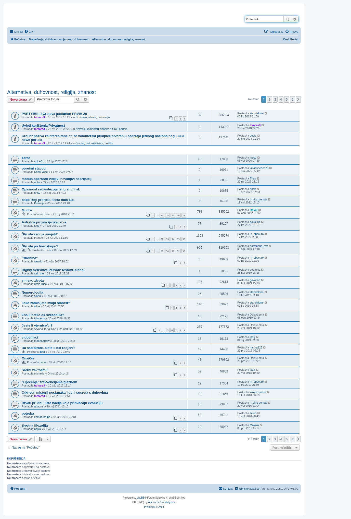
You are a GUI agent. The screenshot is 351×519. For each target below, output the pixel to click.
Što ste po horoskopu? (40, 246)
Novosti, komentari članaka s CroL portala (102, 128)
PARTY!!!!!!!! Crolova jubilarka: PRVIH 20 (54, 114)
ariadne (39, 406)
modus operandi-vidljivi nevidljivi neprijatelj (57, 179)
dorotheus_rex (259, 245)
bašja (37, 428)
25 (173, 215)
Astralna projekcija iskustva (44, 222)
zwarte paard (258, 392)
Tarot (26, 158)
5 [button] (287, 99)
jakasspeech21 (259, 168)
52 (162, 239)
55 (178, 239)
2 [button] (269, 99)
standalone (257, 113)
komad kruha (42, 416)
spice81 (39, 161)
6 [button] (292, 99)
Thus (253, 178)
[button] (298, 99)
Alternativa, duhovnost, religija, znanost (51, 92)
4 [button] (281, 99)
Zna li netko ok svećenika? (43, 315)
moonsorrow (42, 340)
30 (167, 251)
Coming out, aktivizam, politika (94, 143)
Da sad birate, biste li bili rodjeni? (48, 348)
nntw (37, 182)
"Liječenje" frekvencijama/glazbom (49, 382)
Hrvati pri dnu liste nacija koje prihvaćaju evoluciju (62, 403)
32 (178, 251)
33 (184, 251)
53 (167, 239)
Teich (253, 413)
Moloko (254, 425)
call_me (39, 273)
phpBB (141, 497)
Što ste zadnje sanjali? (40, 234)
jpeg (37, 225)
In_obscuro (257, 233)
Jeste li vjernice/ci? (37, 325)
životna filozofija (35, 425)
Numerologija (32, 292)
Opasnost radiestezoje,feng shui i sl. (51, 189)
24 (167, 215)
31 (173, 251)
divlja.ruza (40, 283)
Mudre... (28, 210)
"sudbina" (30, 258)
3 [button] (275, 99)
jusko (253, 157)
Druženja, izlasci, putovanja (93, 117)
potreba (28, 413)
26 (178, 215)
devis (253, 135)
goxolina (255, 221)
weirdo (38, 261)
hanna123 (256, 347)
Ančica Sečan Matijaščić (162, 502)
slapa (37, 295)
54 (173, 239)
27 (184, 215)
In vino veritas (258, 199)
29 (162, 251)
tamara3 (39, 117)
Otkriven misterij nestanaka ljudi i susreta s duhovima (65, 392)
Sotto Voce (41, 171)
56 (184, 239)
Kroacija (39, 203)
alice (37, 306)
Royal (253, 209)
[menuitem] (29, 32)
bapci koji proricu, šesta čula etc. (48, 200)
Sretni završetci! (35, 370)
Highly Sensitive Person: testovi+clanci (53, 270)
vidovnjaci (30, 337)
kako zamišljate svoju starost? (46, 303)
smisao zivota (33, 280)
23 (162, 215)
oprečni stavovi (34, 168)
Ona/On (28, 358)
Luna (48, 250)
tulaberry (39, 318)
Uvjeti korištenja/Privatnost (43, 125)
